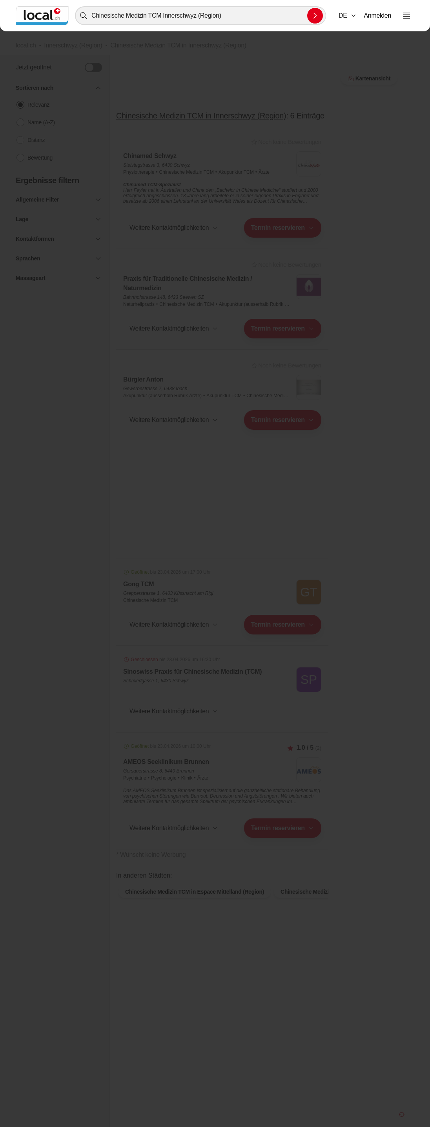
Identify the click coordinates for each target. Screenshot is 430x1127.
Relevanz (38, 105)
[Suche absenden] (315, 16)
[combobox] (200, 15)
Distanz (36, 140)
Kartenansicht (222, 867)
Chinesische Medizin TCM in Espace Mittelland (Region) (194, 904)
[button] (347, 15)
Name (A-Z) (41, 122)
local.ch (26, 45)
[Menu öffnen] (406, 16)
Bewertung (40, 158)
